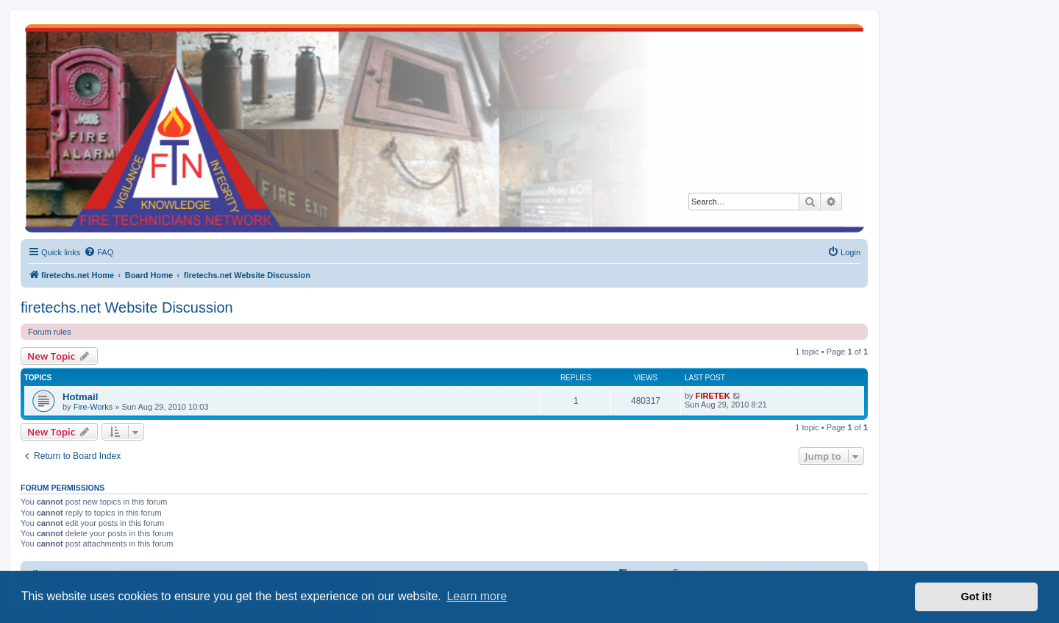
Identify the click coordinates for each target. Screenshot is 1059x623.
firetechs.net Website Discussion (127, 307)
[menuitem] (98, 252)
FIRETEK (713, 395)
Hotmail (80, 396)
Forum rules (49, 331)
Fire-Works (93, 406)
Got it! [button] (976, 596)
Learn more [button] (476, 596)
